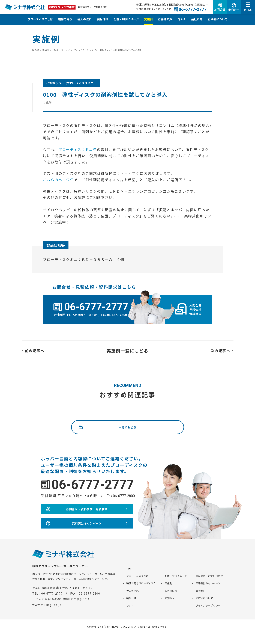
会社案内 (196, 19)
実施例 (148, 19)
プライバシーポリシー (208, 605)
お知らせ (170, 598)
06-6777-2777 (93, 484)
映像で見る (65, 19)
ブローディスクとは (40, 19)
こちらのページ (56, 179)
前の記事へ (34, 350)
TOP (128, 568)
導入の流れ (84, 19)
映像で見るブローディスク (141, 583)
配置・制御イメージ (126, 19)
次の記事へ (220, 350)
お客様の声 (165, 19)
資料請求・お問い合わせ (209, 576)
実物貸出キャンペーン (208, 583)
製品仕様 (102, 19)
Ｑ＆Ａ (181, 19)
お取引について (217, 19)
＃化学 (47, 102)
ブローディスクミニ (75, 149)
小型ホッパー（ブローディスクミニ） (71, 83)
